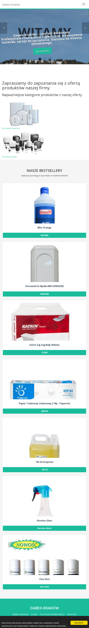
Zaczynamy (37, 50)
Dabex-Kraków (11, 4)
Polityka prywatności (52, 614)
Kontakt (72, 614)
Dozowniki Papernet (23, 115)
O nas (34, 614)
